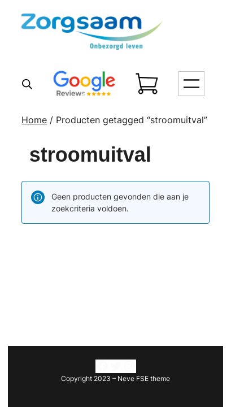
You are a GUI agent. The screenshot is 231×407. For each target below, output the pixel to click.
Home (34, 119)
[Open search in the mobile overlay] (27, 84)
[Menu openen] (191, 83)
